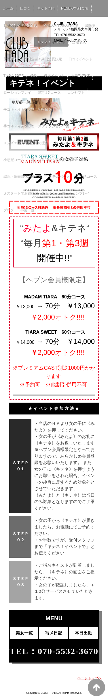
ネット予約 (45, 8)
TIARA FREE (13, 76)
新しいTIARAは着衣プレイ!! (52, 159)
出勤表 (89, 25)
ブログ (8, 210)
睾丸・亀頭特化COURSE (22, 176)
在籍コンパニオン (17, 42)
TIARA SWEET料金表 (20, 25)
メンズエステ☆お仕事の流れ (25, 143)
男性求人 (10, 59)
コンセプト (75, 92)
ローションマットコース (74, 143)
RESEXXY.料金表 (74, 8)
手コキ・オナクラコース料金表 (27, 109)
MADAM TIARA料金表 (60, 25)
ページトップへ (89, 678)
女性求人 (79, 42)
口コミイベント (80, 59)
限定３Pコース (48, 92)
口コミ (25, 8)
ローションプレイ (17, 92)
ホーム (8, 8)
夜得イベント (53, 76)
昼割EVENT (80, 76)
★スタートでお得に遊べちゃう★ (29, 193)
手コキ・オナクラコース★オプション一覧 (36, 126)
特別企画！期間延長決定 (43, 59)
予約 (33, 76)
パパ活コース (86, 176)
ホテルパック (59, 176)
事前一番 (27, 210)
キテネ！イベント (51, 42)
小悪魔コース (13, 159)
